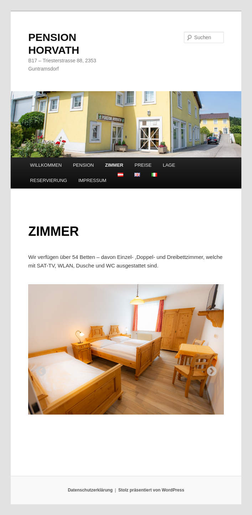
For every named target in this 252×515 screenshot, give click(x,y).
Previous (38, 369)
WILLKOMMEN (46, 165)
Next (209, 369)
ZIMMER (114, 165)
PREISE (143, 165)
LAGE (169, 165)
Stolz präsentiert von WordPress (151, 490)
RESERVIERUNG (48, 180)
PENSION (83, 165)
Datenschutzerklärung (90, 490)
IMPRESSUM (92, 180)
